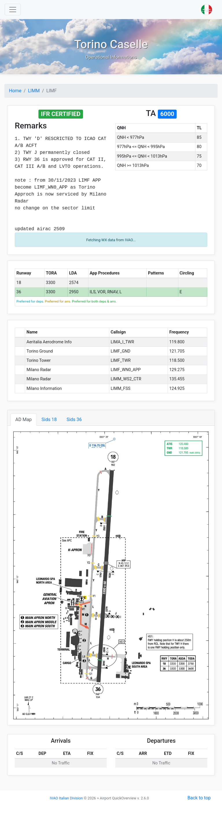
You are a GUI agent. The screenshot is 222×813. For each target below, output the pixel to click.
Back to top (199, 798)
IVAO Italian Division (66, 798)
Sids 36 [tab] (74, 419)
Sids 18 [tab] (49, 419)
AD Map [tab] (23, 419)
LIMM (34, 90)
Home (15, 90)
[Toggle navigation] (13, 9)
